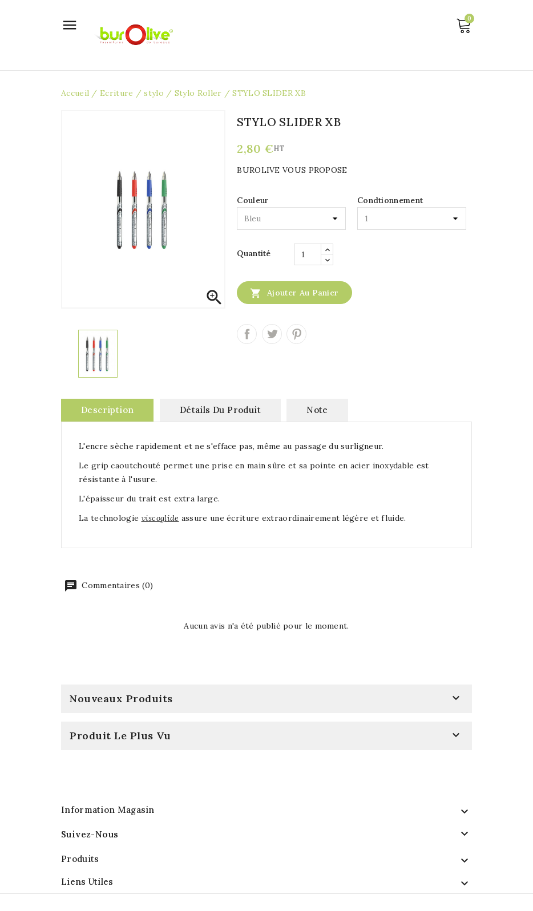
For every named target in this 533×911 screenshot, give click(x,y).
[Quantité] (307, 254)
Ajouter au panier (294, 292)
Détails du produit (220, 409)
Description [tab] (107, 409)
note (317, 409)
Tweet (272, 334)
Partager (246, 334)
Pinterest (296, 334)
